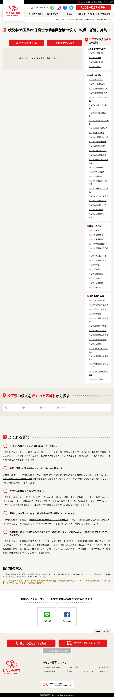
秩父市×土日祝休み (97, 84)
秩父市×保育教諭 (96, 235)
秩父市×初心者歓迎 (97, 172)
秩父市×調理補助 (96, 274)
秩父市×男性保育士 (97, 176)
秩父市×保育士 (95, 230)
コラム (86, 667)
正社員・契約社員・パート (38, 452)
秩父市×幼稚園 (95, 314)
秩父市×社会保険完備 (97, 155)
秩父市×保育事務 (96, 283)
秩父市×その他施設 (97, 379)
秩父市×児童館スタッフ (98, 260)
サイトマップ (88, 671)
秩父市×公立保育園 (97, 300)
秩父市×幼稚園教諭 (97, 244)
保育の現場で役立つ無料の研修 (17, 478)
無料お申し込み (49, 671)
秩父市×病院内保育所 (97, 331)
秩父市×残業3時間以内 (98, 88)
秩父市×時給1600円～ (98, 146)
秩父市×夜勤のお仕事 (97, 142)
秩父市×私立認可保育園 (98, 305)
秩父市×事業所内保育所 (98, 335)
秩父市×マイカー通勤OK (99, 196)
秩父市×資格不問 (96, 167)
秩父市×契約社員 (96, 62)
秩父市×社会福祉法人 (97, 205)
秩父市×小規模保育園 (97, 201)
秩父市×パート (95, 67)
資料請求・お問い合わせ (52, 667)
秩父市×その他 (95, 287)
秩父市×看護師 (95, 278)
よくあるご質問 (72, 667)
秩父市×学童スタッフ (97, 256)
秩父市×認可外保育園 (97, 326)
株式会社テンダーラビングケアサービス (49, 519)
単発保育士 (69, 452)
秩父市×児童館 (95, 344)
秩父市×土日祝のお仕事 (98, 137)
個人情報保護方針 (105, 667)
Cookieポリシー (104, 671)
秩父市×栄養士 (95, 265)
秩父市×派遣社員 (96, 53)
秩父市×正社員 (95, 58)
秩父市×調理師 (95, 269)
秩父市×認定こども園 (97, 309)
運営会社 (70, 671)
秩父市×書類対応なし (97, 151)
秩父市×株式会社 (96, 210)
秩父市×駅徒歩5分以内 (98, 93)
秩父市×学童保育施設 (97, 340)
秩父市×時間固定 (96, 79)
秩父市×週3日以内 (96, 133)
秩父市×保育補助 (96, 239)
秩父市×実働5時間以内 (98, 128)
